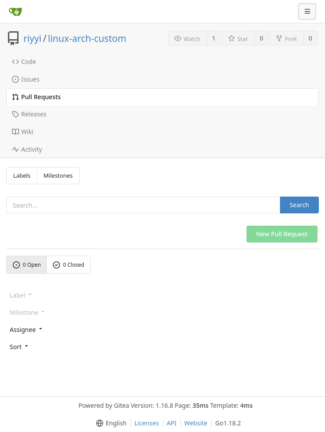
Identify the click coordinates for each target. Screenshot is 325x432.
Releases (29, 114)
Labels (21, 175)
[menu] (162, 329)
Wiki (23, 131)
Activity (27, 149)
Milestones (58, 175)
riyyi (32, 38)
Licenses (146, 423)
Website (196, 423)
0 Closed (68, 264)
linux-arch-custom (87, 38)
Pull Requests (36, 97)
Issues (25, 79)
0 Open (27, 264)
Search (299, 205)
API (171, 423)
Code (24, 61)
